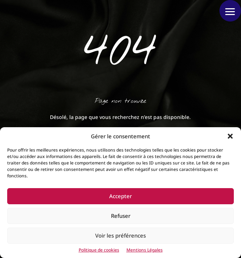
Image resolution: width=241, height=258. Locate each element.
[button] (230, 136)
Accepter (120, 196)
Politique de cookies (99, 250)
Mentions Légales (144, 250)
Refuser (120, 215)
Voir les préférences (120, 235)
